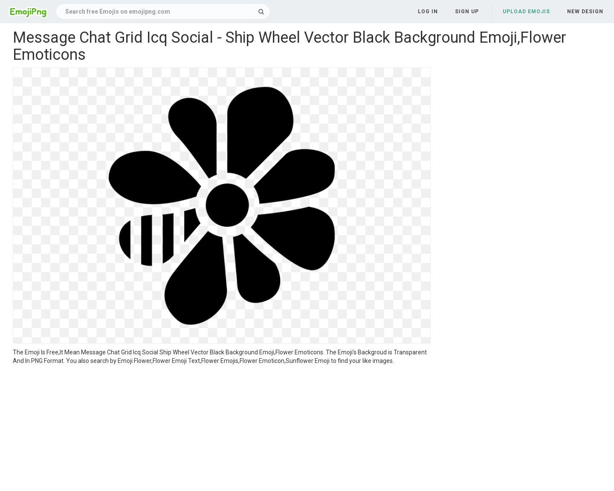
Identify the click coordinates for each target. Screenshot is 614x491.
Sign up (467, 12)
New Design (585, 12)
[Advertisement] (222, 429)
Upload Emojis (526, 12)
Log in (428, 12)
